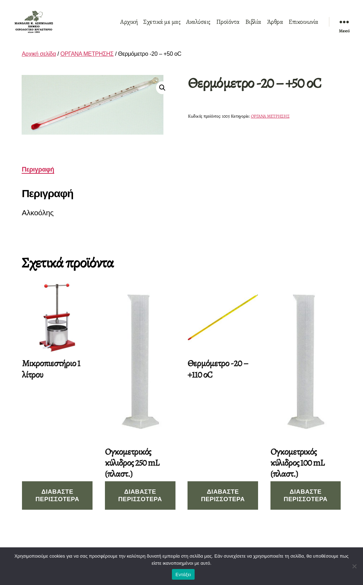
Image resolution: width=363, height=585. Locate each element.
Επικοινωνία (303, 26)
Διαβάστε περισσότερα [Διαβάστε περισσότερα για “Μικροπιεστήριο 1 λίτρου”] (57, 504)
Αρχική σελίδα (39, 62)
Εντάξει (183, 574)
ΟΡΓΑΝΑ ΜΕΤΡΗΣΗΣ (86, 62)
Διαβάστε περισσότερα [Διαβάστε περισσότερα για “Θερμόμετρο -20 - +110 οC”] (223, 504)
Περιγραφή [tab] (38, 177)
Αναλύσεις (198, 26)
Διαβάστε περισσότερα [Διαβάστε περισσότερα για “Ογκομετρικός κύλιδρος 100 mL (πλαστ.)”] (306, 504)
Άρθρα (275, 26)
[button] (162, 96)
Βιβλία (253, 26)
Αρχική (129, 26)
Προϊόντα (228, 26)
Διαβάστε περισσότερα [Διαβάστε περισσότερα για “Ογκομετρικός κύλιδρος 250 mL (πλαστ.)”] (140, 504)
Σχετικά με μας (161, 26)
